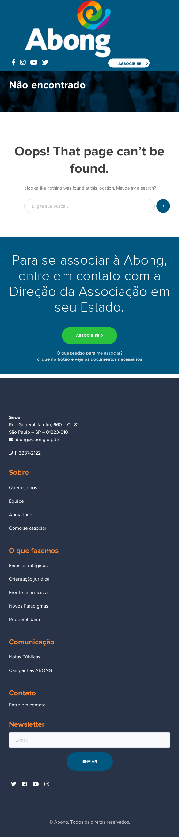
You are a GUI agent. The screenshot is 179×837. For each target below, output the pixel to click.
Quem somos (23, 487)
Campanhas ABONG (30, 670)
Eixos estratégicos (28, 565)
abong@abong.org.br (34, 439)
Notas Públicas (24, 657)
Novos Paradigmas (28, 606)
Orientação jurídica (29, 579)
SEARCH (163, 206)
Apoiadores (21, 514)
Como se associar (27, 528)
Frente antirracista (28, 592)
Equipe (16, 501)
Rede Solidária (24, 619)
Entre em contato (27, 705)
